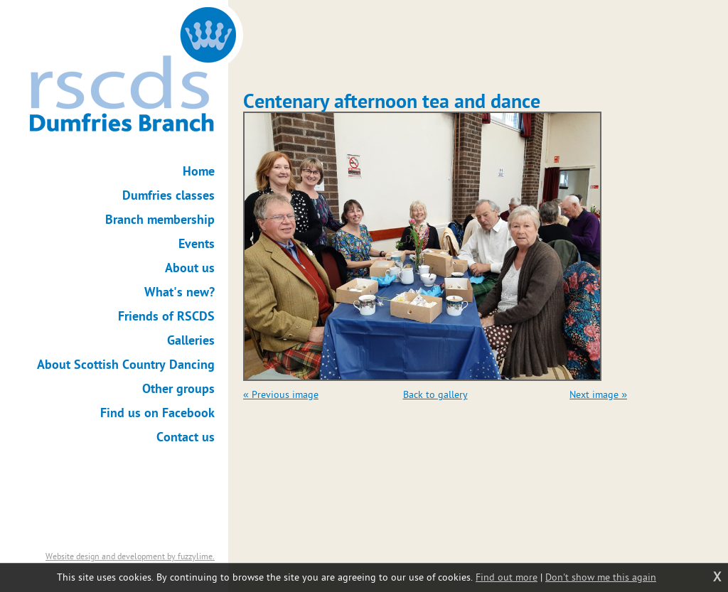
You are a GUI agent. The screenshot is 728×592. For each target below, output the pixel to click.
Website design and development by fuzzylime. (130, 556)
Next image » (598, 395)
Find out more (506, 577)
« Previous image (280, 395)
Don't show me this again (600, 577)
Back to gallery (435, 395)
